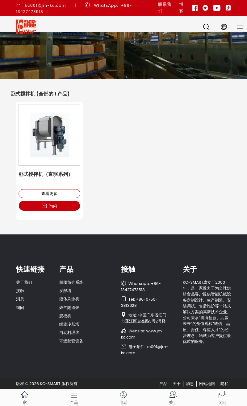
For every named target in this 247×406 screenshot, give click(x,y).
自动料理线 (69, 332)
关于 (177, 383)
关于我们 (24, 282)
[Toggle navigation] (240, 27)
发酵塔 (65, 290)
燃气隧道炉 (69, 307)
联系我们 (164, 7)
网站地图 (207, 383)
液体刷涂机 (69, 299)
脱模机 (65, 316)
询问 (49, 206)
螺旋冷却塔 (69, 324)
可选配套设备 (71, 340)
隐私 (224, 383)
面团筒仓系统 (71, 282)
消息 (20, 299)
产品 (163, 383)
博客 (181, 7)
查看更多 (49, 193)
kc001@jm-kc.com (45, 5)
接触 (20, 290)
